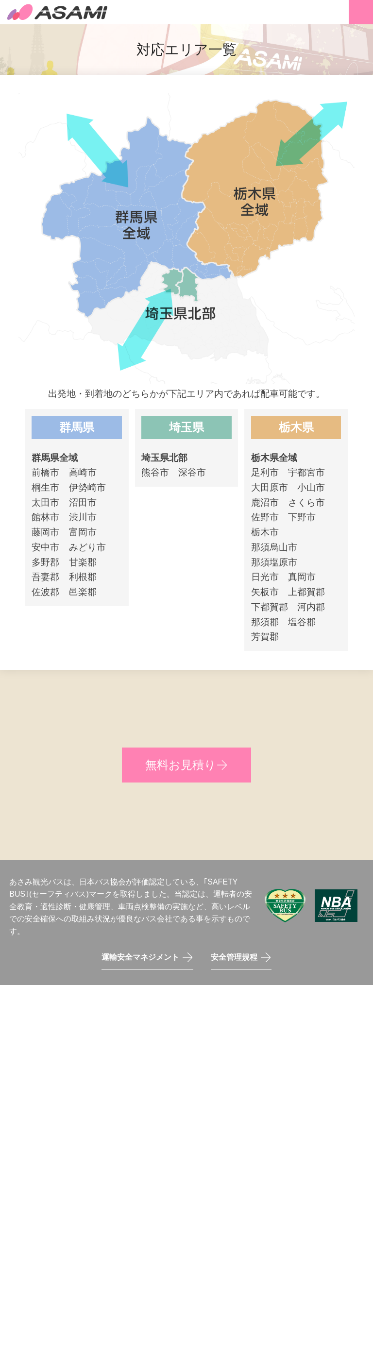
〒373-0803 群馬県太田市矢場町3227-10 (253, 1120)
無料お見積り (180, 764)
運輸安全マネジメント (140, 957)
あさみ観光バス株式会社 (58, 12)
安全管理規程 (234, 957)
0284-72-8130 (200, 1069)
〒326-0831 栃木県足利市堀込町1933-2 (194, 1090)
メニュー (361, 12)
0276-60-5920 (141, 1120)
